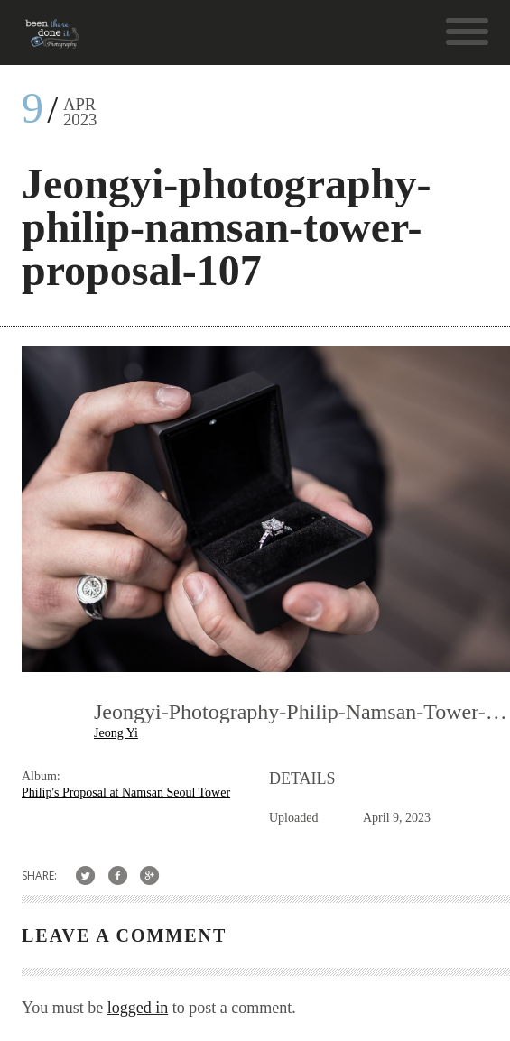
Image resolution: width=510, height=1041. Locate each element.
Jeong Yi (116, 733)
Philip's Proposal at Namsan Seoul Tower (126, 792)
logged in (138, 1008)
